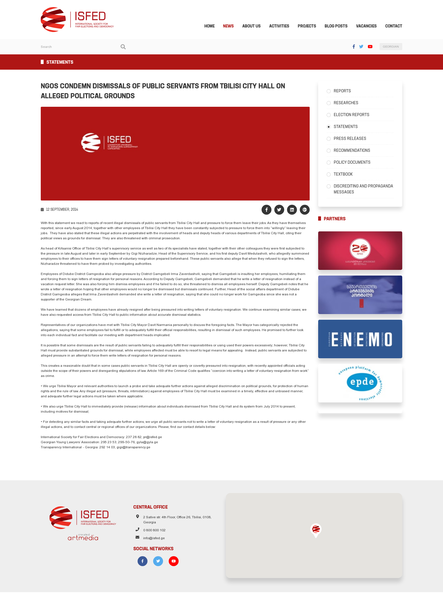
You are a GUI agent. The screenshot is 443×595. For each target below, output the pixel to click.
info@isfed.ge (152, 542)
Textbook (344, 174)
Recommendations (353, 150)
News (231, 26)
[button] (317, 533)
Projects (310, 26)
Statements (347, 127)
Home (213, 26)
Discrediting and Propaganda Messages (365, 189)
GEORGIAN (394, 47)
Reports (344, 91)
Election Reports (353, 115)
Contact (397, 26)
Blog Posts (339, 26)
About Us (255, 26)
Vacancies (369, 26)
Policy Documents (353, 162)
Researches (347, 103)
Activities (283, 26)
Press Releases (351, 139)
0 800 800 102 (153, 534)
